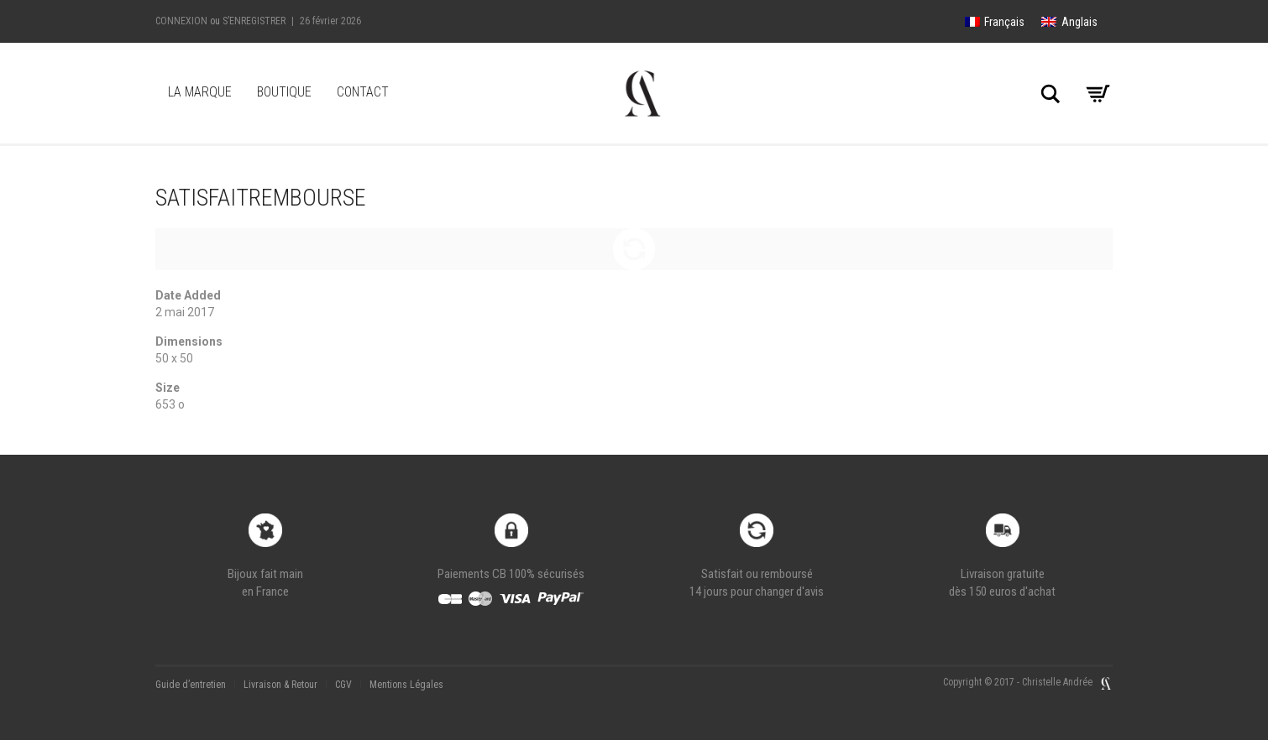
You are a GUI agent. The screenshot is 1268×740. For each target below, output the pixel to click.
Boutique (284, 92)
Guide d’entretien (190, 684)
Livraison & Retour (280, 684)
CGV (343, 684)
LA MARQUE (200, 92)
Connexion (181, 21)
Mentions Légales (406, 684)
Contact (363, 92)
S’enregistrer (254, 21)
